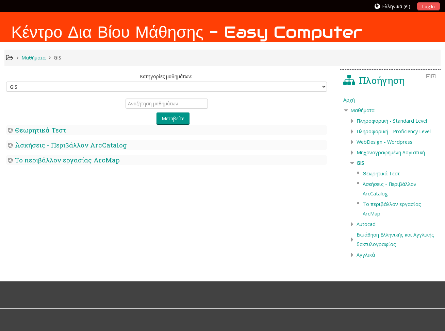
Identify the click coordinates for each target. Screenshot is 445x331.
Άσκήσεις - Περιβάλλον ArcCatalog (71, 145)
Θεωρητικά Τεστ (40, 130)
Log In (428, 6)
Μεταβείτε (173, 118)
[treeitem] (390, 100)
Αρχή (349, 100)
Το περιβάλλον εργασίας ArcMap (67, 160)
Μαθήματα (362, 110)
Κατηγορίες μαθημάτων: (166, 76)
